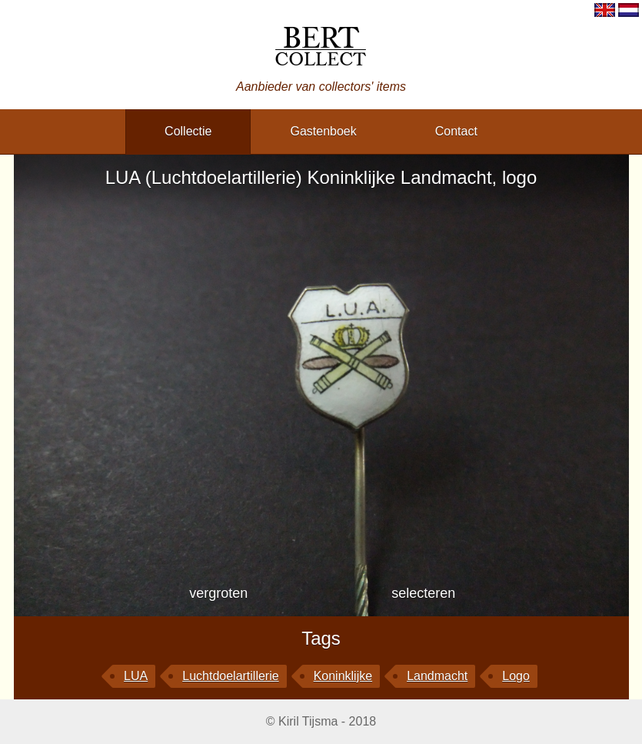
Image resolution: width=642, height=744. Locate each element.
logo (516, 675)
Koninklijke (343, 675)
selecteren (423, 593)
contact (456, 131)
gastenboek (323, 131)
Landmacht (437, 675)
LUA (136, 675)
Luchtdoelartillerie (230, 675)
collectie (188, 131)
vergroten (218, 593)
